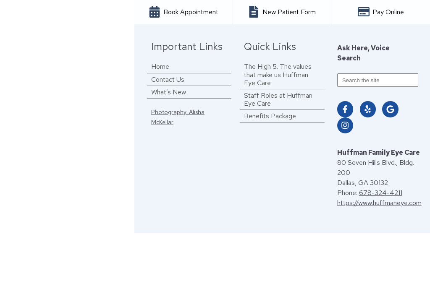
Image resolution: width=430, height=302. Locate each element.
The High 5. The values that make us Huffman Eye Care (278, 74)
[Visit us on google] (390, 109)
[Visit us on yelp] (368, 109)
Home (160, 66)
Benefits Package (270, 116)
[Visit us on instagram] (345, 125)
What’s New (168, 92)
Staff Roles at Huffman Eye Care (278, 99)
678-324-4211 (380, 192)
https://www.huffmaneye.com (379, 202)
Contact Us (167, 79)
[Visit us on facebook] (345, 109)
